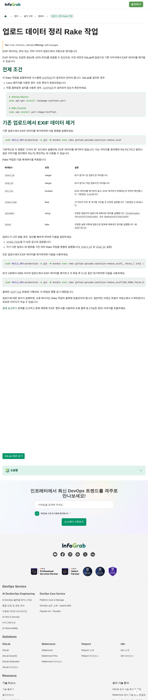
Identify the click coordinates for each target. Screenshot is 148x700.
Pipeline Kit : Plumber (50, 611)
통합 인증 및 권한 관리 (13, 605)
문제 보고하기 (10, 308)
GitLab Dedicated (10, 661)
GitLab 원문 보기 (14, 456)
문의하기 (136, 4)
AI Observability (10, 628)
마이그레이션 (9, 622)
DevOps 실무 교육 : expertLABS (55, 605)
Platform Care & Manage (52, 600)
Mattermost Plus (50, 656)
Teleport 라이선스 (89, 656)
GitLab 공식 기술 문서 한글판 (126, 689)
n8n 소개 (125, 650)
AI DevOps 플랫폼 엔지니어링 (17, 600)
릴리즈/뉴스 (8, 695)
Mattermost (47, 650)
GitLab (5, 650)
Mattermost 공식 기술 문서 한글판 (129, 695)
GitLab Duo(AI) (9, 656)
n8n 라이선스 (127, 656)
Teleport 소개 (87, 650)
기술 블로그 (8, 689)
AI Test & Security (11, 617)
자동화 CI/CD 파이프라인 (14, 611)
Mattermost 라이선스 (52, 661)
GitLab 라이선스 (10, 667)
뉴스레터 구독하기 (73, 522)
